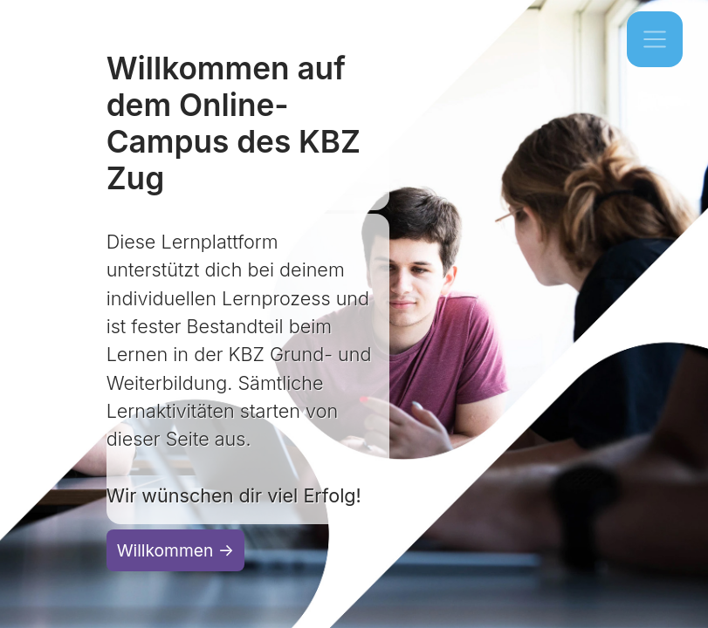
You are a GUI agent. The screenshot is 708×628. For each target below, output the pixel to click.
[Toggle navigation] (654, 39)
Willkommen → (175, 550)
